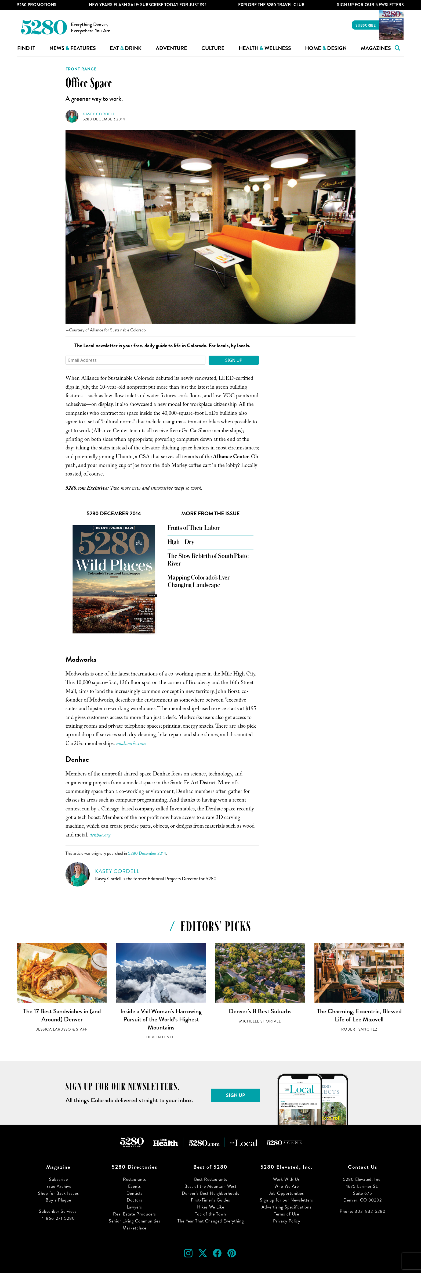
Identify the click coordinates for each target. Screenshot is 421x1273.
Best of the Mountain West (210, 1186)
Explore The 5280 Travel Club (271, 5)
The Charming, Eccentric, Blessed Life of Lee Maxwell (359, 1015)
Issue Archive (58, 1186)
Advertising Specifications (286, 1207)
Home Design (326, 48)
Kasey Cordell (99, 114)
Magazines (376, 48)
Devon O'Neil (161, 1037)
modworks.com (131, 744)
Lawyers (134, 1207)
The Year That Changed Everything (210, 1221)
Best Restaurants (210, 1179)
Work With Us (286, 1179)
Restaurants (134, 1179)
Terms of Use (286, 1214)
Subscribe (365, 25)
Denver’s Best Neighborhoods (210, 1193)
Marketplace (134, 1228)
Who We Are (286, 1186)
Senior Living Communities (134, 1221)
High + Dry (181, 542)
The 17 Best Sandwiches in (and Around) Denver (62, 1015)
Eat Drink (125, 48)
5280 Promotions (36, 5)
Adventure (171, 48)
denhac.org (100, 835)
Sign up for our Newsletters (286, 1200)
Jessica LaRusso (53, 1029)
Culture (212, 48)
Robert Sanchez (359, 1029)
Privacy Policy (286, 1221)
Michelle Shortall (260, 1021)
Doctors (134, 1200)
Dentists (134, 1193)
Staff (82, 1029)
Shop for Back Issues (58, 1193)
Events (134, 1186)
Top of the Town (210, 1214)
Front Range (81, 69)
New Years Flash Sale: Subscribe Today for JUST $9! (147, 5)
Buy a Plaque (58, 1200)
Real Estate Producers (134, 1214)
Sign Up (233, 360)
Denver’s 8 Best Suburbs (260, 1011)
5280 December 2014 (104, 119)
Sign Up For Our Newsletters (370, 5)
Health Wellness (265, 48)
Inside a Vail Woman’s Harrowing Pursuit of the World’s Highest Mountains (161, 1019)
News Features (72, 48)
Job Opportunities (286, 1193)
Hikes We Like (210, 1207)
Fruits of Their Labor (194, 528)
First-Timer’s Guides (210, 1200)
